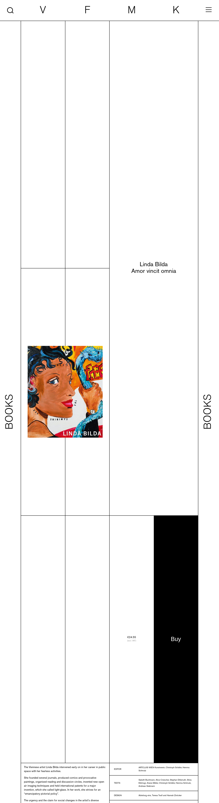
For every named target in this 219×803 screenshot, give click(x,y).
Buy (176, 639)
